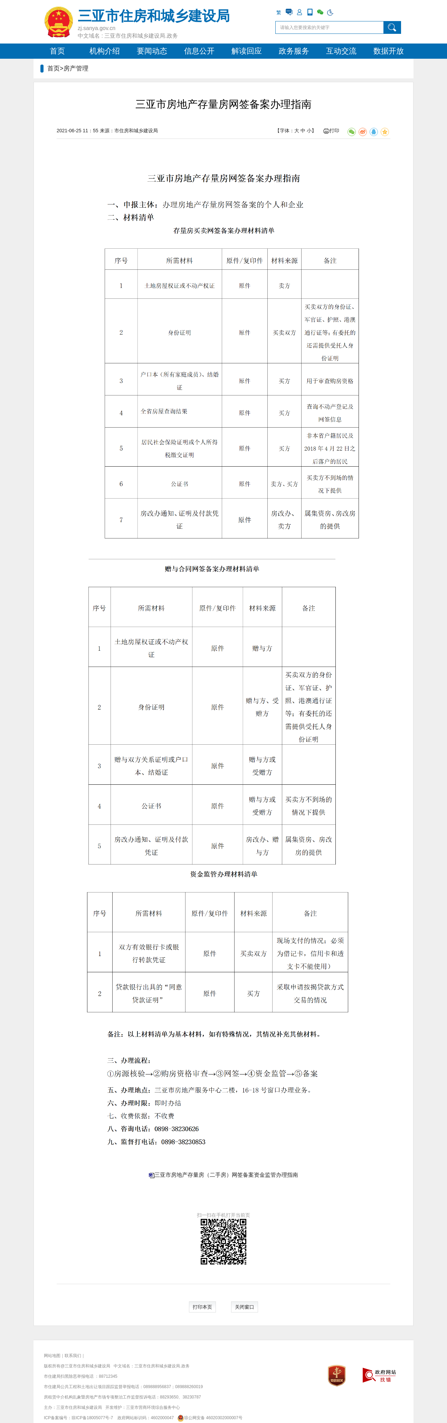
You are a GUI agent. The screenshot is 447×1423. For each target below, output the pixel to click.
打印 (331, 130)
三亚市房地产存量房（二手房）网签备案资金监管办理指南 (226, 1175)
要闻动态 (152, 51)
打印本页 (202, 1307)
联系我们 (73, 1355)
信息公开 (199, 51)
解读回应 (246, 51)
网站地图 (52, 1355)
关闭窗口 (244, 1307)
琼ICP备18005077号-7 (92, 1417)
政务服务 (294, 51)
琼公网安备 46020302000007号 (208, 1417)
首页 (57, 51)
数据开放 (388, 51)
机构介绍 (104, 51)
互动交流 (341, 51)
